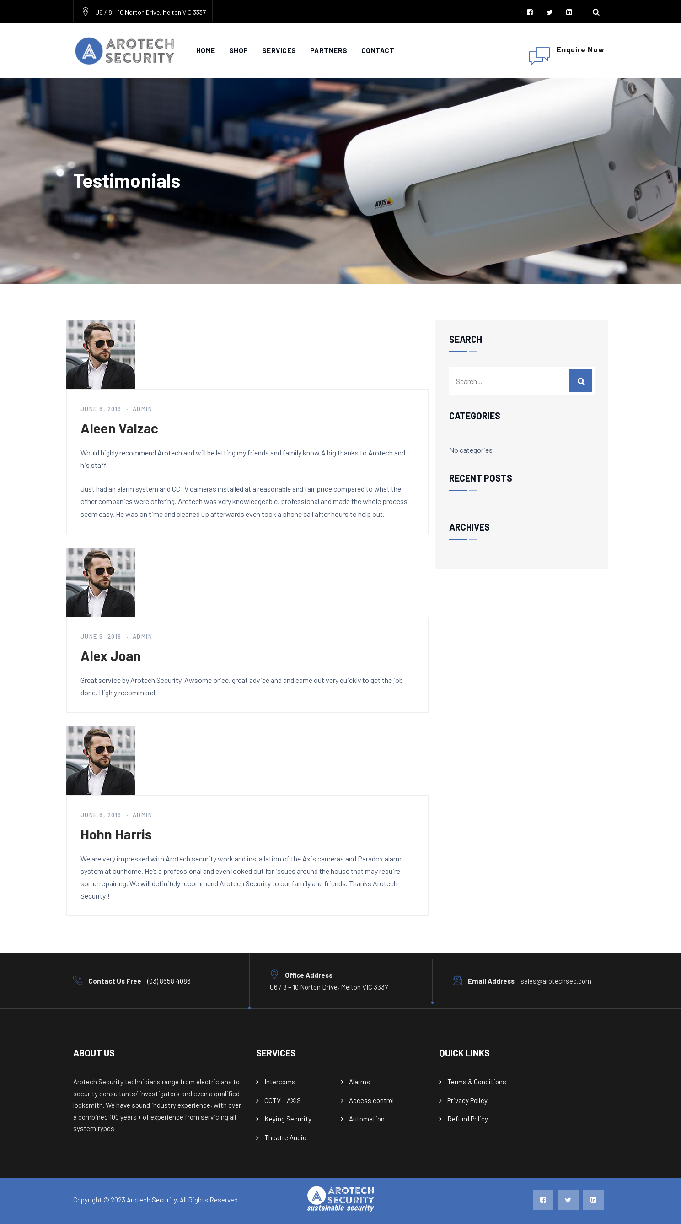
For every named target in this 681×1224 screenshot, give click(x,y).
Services (279, 50)
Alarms (359, 1082)
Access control (371, 1100)
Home (205, 50)
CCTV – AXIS (282, 1100)
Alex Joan (110, 655)
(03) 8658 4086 (169, 981)
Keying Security (287, 1119)
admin (143, 408)
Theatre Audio (285, 1137)
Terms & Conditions (476, 1082)
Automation (367, 1119)
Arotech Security (152, 1200)
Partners (329, 50)
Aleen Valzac (119, 428)
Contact (378, 50)
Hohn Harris (116, 834)
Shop (238, 50)
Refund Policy (467, 1119)
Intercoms (279, 1082)
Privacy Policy (467, 1100)
